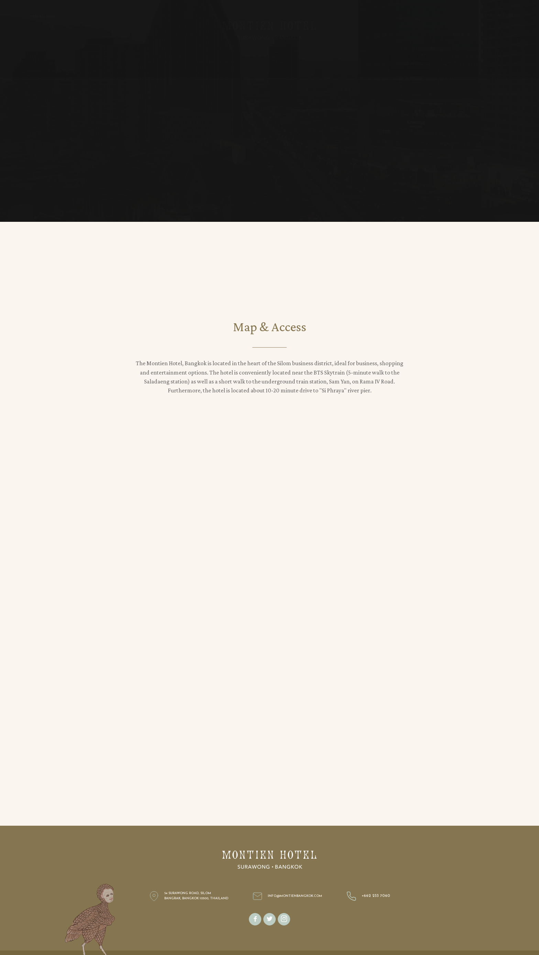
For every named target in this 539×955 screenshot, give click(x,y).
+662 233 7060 (376, 896)
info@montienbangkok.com (295, 896)
